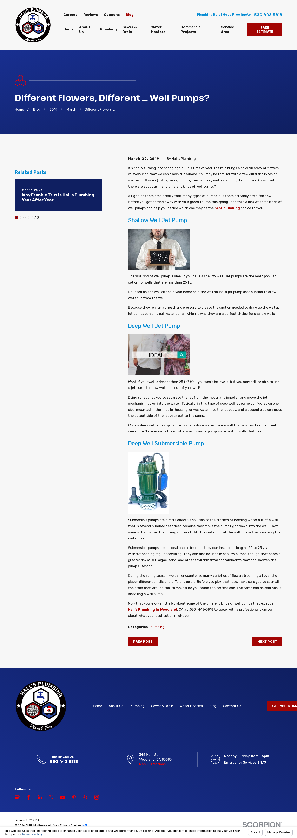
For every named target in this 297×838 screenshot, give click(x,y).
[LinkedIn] (40, 797)
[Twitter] (51, 797)
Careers (70, 15)
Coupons (112, 15)
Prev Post (142, 641)
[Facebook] (28, 797)
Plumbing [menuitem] (108, 29)
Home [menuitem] (68, 29)
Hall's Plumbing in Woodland (152, 610)
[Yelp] (85, 797)
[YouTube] (62, 797)
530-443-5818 (268, 14)
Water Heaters (191, 706)
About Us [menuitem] (84, 29)
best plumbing (227, 208)
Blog (130, 15)
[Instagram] (96, 797)
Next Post (267, 641)
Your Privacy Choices (70, 825)
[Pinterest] (74, 797)
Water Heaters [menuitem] (158, 29)
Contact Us (232, 706)
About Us (116, 706)
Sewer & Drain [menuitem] (130, 29)
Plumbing (157, 627)
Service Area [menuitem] (227, 29)
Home (97, 706)
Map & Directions (152, 764)
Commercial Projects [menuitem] (191, 29)
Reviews (91, 15)
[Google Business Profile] (17, 797)
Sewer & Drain (162, 706)
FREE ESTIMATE (264, 29)
